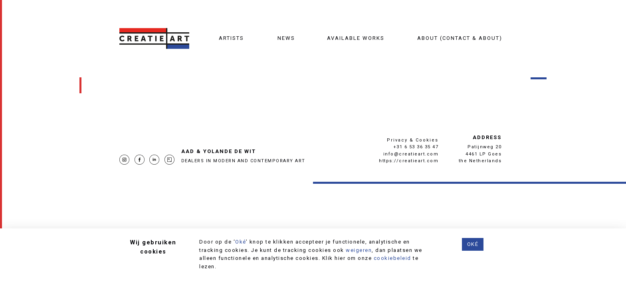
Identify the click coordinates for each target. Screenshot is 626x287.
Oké (240, 242)
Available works (355, 38)
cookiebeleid (392, 258)
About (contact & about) (459, 38)
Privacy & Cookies (412, 140)
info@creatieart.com (411, 154)
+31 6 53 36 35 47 (416, 146)
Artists (231, 38)
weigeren (359, 250)
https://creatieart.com (408, 160)
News (286, 38)
